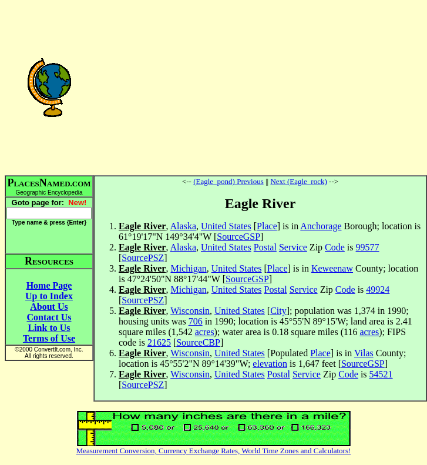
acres (204, 332)
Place (267, 226)
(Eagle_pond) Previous (228, 181)
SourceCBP (198, 342)
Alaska (183, 226)
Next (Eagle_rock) (298, 181)
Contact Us (49, 317)
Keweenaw (332, 268)
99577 (367, 247)
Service (293, 247)
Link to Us (49, 328)
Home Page (49, 285)
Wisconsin (190, 311)
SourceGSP (238, 237)
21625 (159, 342)
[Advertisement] (260, 87)
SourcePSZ (143, 258)
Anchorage (320, 226)
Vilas (364, 353)
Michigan (188, 268)
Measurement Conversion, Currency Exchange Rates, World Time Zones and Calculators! (213, 450)
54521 (381, 374)
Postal (265, 247)
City (278, 311)
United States (226, 226)
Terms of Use (49, 338)
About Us (49, 307)
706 (196, 321)
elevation (270, 364)
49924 (377, 290)
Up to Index (49, 296)
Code (335, 247)
